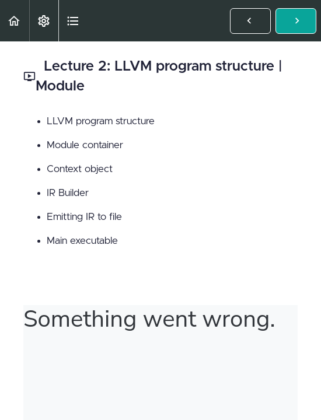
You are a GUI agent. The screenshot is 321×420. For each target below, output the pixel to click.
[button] (14, 20)
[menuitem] (43, 20)
